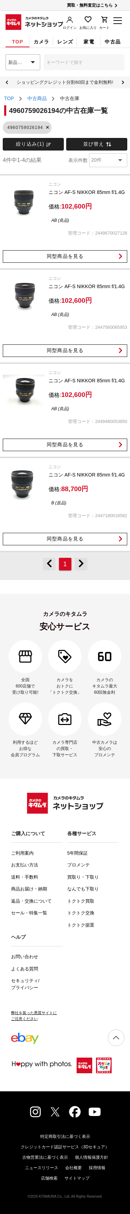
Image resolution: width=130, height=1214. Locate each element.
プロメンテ (78, 864)
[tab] (17, 41)
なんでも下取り (83, 888)
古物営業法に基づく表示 (45, 1157)
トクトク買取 (80, 901)
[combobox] (23, 62)
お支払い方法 (24, 864)
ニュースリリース (41, 1167)
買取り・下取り (83, 877)
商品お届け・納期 (29, 888)
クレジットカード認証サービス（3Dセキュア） (65, 1146)
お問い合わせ (24, 956)
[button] (47, 127)
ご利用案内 (22, 853)
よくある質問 (24, 968)
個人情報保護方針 (91, 1157)
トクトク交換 (80, 912)
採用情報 (97, 1167)
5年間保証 (77, 853)
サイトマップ (76, 1178)
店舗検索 (49, 1178)
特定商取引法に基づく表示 (65, 1136)
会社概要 (73, 1167)
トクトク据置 (80, 925)
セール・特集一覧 (29, 912)
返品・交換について (31, 901)
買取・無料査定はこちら (92, 5)
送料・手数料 (24, 877)
